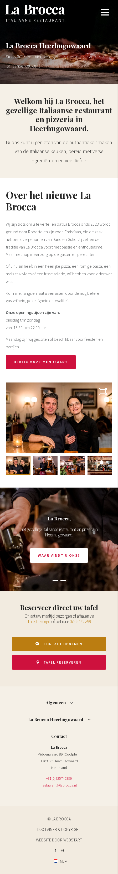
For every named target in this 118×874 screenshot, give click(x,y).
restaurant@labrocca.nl (59, 785)
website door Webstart (59, 839)
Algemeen (56, 702)
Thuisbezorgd (38, 621)
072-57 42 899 (80, 621)
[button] (55, 580)
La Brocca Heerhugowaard (55, 719)
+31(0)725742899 (59, 778)
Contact (59, 736)
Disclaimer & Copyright (59, 829)
